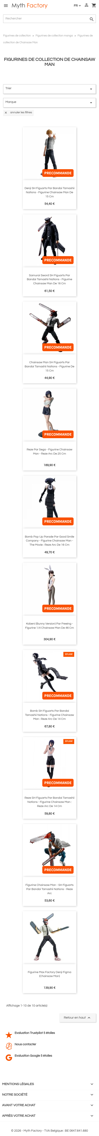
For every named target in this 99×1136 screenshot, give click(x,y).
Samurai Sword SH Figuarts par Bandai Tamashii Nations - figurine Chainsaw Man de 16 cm (49, 279)
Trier (49, 89)
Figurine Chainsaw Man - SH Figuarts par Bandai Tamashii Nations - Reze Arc (49, 889)
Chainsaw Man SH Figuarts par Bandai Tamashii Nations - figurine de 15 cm (49, 366)
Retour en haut (77, 1017)
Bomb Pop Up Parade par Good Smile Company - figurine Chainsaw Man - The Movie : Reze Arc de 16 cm (49, 540)
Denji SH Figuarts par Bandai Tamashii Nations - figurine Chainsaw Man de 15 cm (50, 192)
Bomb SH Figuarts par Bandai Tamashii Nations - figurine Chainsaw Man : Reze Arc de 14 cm (49, 715)
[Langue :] (77, 5)
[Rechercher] (49, 18)
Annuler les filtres (18, 112)
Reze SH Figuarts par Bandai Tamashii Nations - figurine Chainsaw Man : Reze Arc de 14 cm (49, 802)
